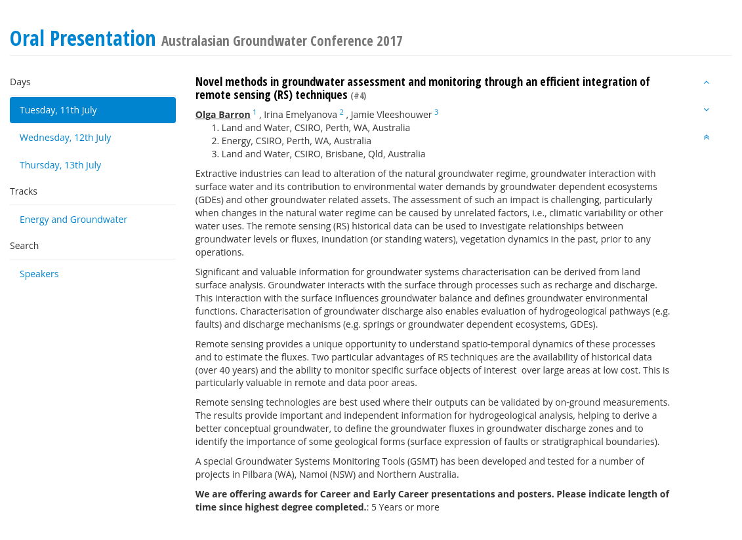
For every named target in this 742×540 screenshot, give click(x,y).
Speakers (39, 273)
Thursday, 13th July (60, 165)
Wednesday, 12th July (65, 137)
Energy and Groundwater (73, 219)
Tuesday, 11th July (58, 110)
